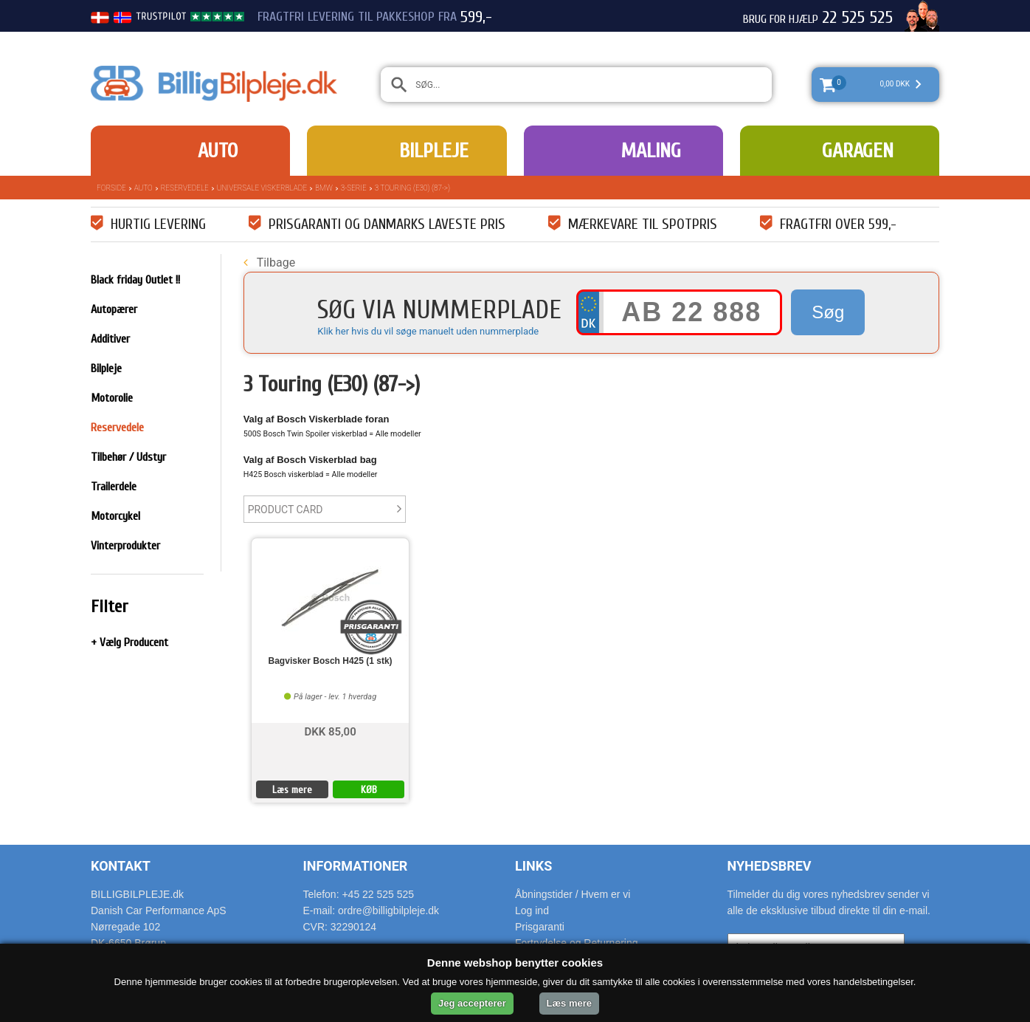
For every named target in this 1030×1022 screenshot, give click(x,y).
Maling (651, 150)
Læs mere (292, 789)
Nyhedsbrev (769, 866)
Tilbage (269, 263)
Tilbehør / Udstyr (128, 457)
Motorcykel (115, 516)
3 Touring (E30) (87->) (412, 188)
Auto (218, 150)
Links (533, 866)
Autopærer (114, 309)
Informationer (355, 866)
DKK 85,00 (330, 730)
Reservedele (185, 188)
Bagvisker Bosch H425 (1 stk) (331, 661)
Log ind (532, 910)
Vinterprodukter (125, 545)
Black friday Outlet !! (135, 280)
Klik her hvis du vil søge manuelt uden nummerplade (428, 331)
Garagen (858, 150)
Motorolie (112, 398)
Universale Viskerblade (262, 188)
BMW (324, 188)
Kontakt (121, 866)
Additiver (110, 339)
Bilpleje (434, 150)
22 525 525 (857, 18)
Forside (111, 188)
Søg (828, 312)
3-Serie (354, 188)
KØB (369, 789)
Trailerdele (113, 486)
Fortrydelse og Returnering (576, 943)
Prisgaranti (539, 927)
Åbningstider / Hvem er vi (572, 894)
